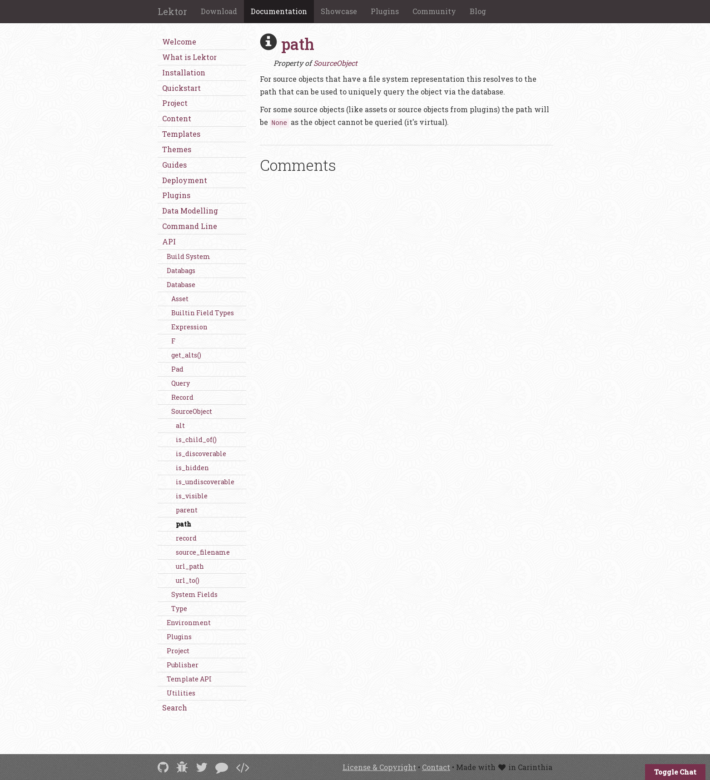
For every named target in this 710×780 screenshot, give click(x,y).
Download (219, 11)
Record (182, 397)
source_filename (203, 552)
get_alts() (186, 355)
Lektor (172, 11)
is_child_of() (196, 439)
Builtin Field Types (202, 312)
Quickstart (181, 88)
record (186, 538)
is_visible (192, 496)
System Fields (194, 594)
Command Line (189, 226)
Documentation (279, 11)
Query (180, 383)
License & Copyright (379, 767)
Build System (188, 256)
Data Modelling (190, 210)
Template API (189, 679)
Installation (183, 72)
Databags (181, 270)
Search (174, 707)
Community (434, 11)
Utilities (181, 693)
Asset (180, 298)
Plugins (385, 11)
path (183, 524)
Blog (478, 11)
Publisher (183, 665)
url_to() (187, 580)
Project (175, 103)
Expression (189, 327)
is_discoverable (201, 453)
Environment (189, 622)
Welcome (179, 41)
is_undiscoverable (205, 481)
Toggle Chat (675, 771)
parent (187, 510)
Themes (176, 149)
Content (176, 118)
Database (181, 284)
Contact (436, 767)
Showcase (339, 11)
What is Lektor (189, 57)
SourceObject (191, 411)
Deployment (184, 180)
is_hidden (192, 467)
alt (180, 425)
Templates (181, 134)
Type (179, 608)
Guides (174, 164)
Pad (177, 369)
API (169, 241)
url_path (190, 566)
